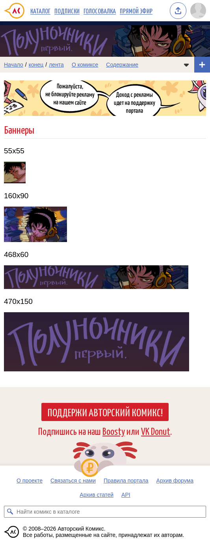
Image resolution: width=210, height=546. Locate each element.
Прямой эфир (136, 10)
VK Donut (155, 431)
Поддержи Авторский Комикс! (105, 412)
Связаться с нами (73, 480)
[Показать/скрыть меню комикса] (186, 65)
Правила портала (126, 480)
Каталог (40, 10)
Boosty (113, 431)
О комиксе (85, 64)
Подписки (67, 10)
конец (36, 64)
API (125, 495)
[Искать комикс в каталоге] (9, 511)
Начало (13, 64)
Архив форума (174, 480)
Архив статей (96, 495)
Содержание (122, 64)
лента (56, 64)
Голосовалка (100, 10)
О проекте (30, 480)
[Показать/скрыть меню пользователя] (198, 10)
